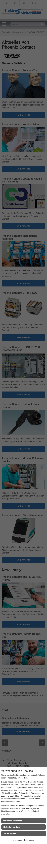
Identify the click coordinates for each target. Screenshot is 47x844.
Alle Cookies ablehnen (11, 827)
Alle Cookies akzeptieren (12, 821)
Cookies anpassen (10, 833)
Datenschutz (29, 840)
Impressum (17, 840)
